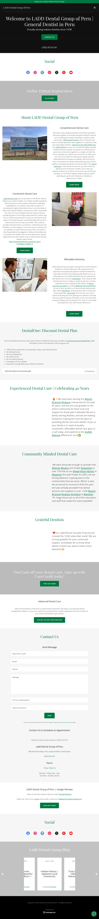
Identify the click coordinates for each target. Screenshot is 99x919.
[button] (95, 8)
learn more (74, 314)
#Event (90, 471)
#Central (56, 402)
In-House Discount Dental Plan (78, 341)
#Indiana (65, 402)
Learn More (74, 185)
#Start (83, 471)
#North (88, 398)
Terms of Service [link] (67, 722)
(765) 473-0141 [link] (49, 47)
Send (50, 716)
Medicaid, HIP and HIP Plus (86, 286)
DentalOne (66, 291)
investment (76, 279)
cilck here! (49, 98)
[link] (16, 8)
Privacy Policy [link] (56, 722)
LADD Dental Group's (71, 140)
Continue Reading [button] (36, 887)
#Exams (65, 467)
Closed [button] (51, 768)
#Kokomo (57, 474)
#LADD (88, 431)
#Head (76, 471)
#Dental (56, 435)
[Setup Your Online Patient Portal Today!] (49, 1)
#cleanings (86, 467)
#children (76, 494)
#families (88, 494)
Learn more (25, 250)
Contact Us (49, 37)
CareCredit (71, 293)
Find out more (49, 584)
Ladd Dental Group (10, 198)
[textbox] (49, 653)
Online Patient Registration (49, 620)
